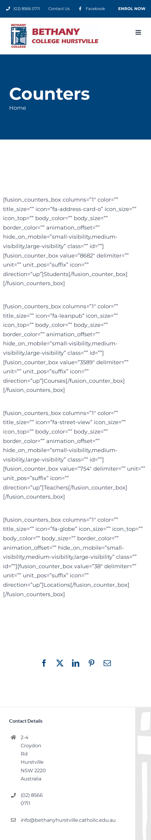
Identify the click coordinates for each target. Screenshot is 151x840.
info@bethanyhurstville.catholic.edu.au (34, 820)
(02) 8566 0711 (32, 799)
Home (17, 108)
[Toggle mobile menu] (139, 32)
